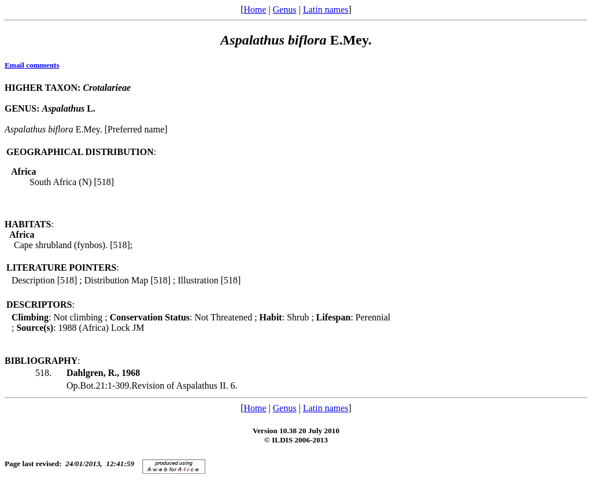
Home (254, 9)
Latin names (326, 9)
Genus (285, 9)
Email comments (32, 65)
